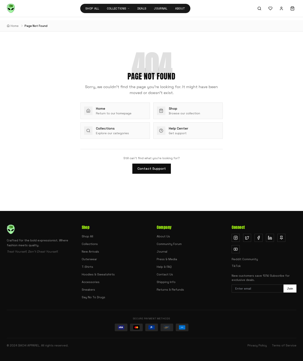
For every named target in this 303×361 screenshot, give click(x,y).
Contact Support (151, 168)
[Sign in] (281, 8)
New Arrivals (90, 251)
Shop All (92, 8)
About (180, 8)
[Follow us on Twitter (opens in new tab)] (247, 238)
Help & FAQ (164, 267)
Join (290, 288)
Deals (142, 8)
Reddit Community (245, 259)
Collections (90, 244)
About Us (163, 236)
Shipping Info (166, 282)
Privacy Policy (257, 345)
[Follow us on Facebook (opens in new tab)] (259, 238)
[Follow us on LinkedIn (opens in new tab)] (270, 238)
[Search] (259, 8)
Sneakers (88, 289)
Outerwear (89, 259)
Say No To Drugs (93, 297)
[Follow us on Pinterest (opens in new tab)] (281, 238)
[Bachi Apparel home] (11, 8)
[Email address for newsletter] (258, 288)
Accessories (91, 282)
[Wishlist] (270, 8)
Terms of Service (284, 345)
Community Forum (169, 244)
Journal (160, 8)
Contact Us (165, 274)
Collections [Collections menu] (118, 8)
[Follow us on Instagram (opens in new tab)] (236, 238)
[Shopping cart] (292, 8)
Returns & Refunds (170, 289)
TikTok (236, 266)
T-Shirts (87, 267)
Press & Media (167, 259)
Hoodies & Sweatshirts (98, 274)
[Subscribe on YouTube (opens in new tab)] (236, 249)
